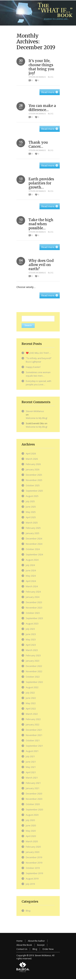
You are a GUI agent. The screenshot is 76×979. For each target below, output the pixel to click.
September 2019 (34, 873)
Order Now (47, 949)
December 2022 (34, 666)
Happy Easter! (33, 366)
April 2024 (31, 581)
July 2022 (30, 692)
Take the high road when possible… (41, 224)
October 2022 (33, 676)
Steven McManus (37, 77)
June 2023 (31, 634)
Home (19, 940)
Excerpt (40, 945)
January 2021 (32, 788)
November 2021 (34, 735)
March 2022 (32, 713)
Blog (50, 77)
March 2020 (32, 841)
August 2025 (32, 496)
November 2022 (34, 671)
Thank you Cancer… (38, 144)
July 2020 (30, 820)
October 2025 (33, 485)
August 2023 (32, 623)
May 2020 (31, 830)
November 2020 (34, 798)
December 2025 (34, 474)
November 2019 (34, 862)
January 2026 (32, 469)
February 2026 (33, 464)
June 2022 (31, 697)
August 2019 (32, 878)
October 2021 (33, 740)
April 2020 (31, 836)
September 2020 (34, 809)
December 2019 (34, 857)
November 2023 (34, 607)
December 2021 (34, 729)
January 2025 (32, 533)
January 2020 (32, 852)
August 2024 (32, 559)
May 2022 (31, 703)
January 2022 (32, 724)
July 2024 (30, 565)
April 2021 (31, 772)
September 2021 (34, 745)
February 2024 (33, 591)
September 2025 (34, 490)
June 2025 (31, 506)
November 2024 (34, 543)
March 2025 (32, 522)
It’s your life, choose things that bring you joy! (41, 67)
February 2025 (33, 527)
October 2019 (33, 867)
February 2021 (33, 782)
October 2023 (33, 612)
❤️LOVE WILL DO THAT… (38, 352)
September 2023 (34, 618)
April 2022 (31, 708)
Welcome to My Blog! (36, 418)
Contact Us (21, 949)
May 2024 (31, 575)
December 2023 (34, 602)
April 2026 (31, 453)
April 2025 (31, 517)
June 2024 (31, 570)
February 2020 (33, 846)
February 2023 (33, 655)
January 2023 (32, 660)
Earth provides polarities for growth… (41, 183)
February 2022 (33, 719)
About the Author (36, 940)
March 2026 (32, 458)
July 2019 (30, 883)
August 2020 (32, 814)
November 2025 (34, 480)
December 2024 (34, 538)
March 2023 (32, 650)
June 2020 (31, 825)
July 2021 (30, 756)
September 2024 (34, 554)
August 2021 (32, 751)
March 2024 (32, 586)
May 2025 (31, 511)
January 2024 (32, 597)
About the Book (24, 945)
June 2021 (31, 761)
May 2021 (31, 767)
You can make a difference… (42, 108)
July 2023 (30, 628)
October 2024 (33, 549)
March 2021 (32, 777)
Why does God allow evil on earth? (41, 264)
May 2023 (31, 639)
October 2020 (33, 804)
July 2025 (30, 501)
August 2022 (32, 687)
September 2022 (34, 682)
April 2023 (31, 644)
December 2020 (34, 793)
